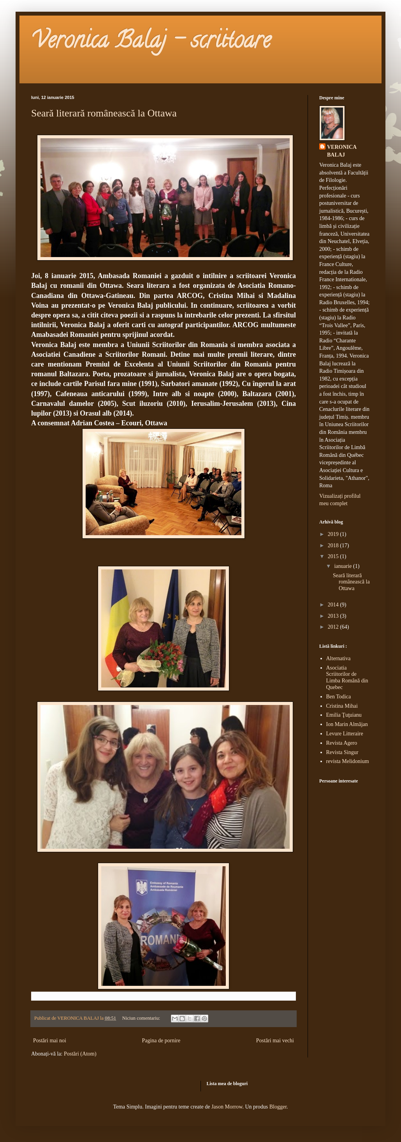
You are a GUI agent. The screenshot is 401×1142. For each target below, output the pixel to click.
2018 (334, 545)
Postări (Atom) (80, 1054)
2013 (334, 616)
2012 (334, 627)
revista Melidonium (347, 761)
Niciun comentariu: (142, 1018)
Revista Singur (342, 752)
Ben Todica (338, 697)
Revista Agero (341, 743)
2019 (334, 534)
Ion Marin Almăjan (347, 724)
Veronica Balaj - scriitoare (151, 42)
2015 (334, 556)
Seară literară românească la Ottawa (104, 113)
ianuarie (343, 566)
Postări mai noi (49, 1040)
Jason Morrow (227, 1107)
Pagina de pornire (161, 1040)
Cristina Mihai (342, 706)
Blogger (278, 1107)
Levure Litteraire (344, 734)
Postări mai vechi (275, 1040)
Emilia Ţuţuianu (344, 715)
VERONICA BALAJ (342, 151)
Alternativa (338, 658)
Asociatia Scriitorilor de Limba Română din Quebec (347, 677)
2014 (334, 605)
